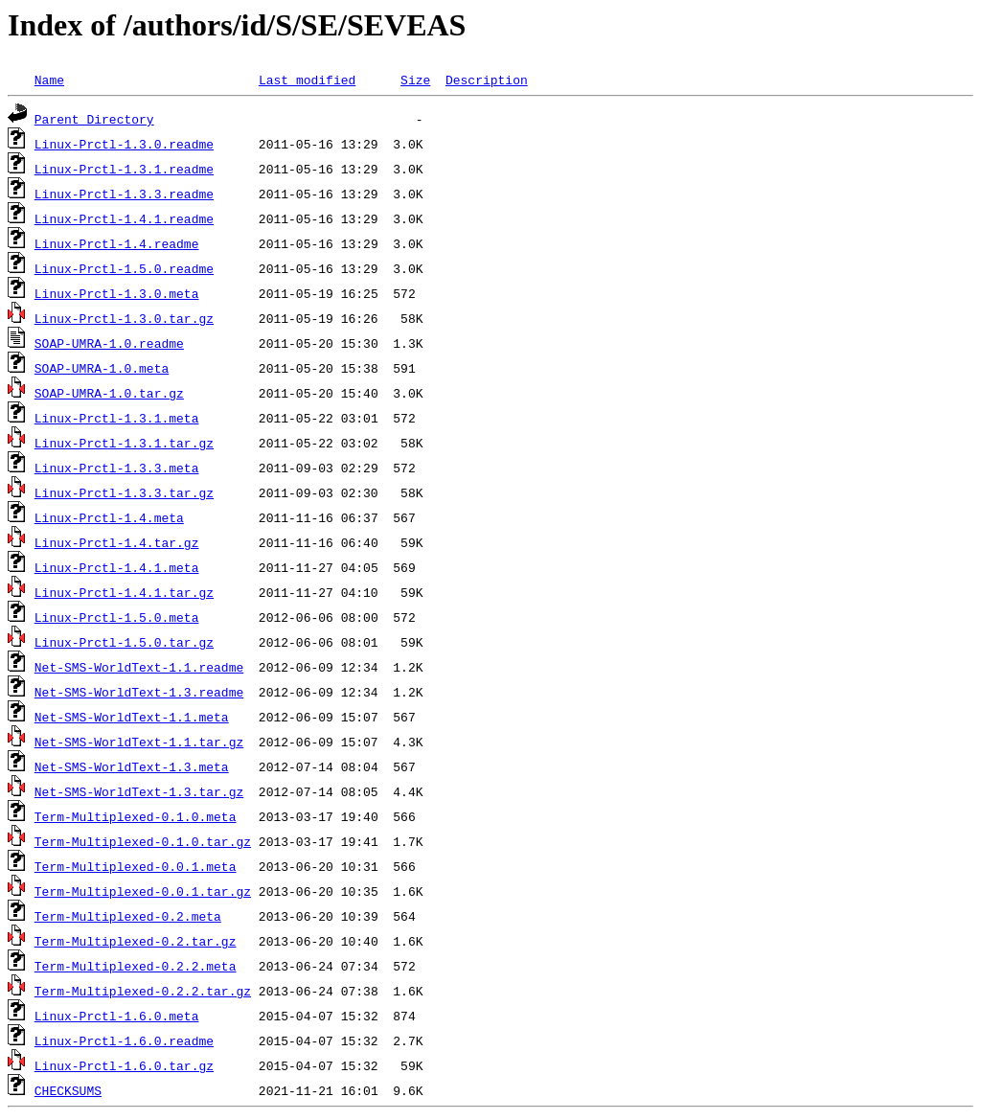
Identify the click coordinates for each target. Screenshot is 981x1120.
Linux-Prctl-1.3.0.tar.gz (124, 318)
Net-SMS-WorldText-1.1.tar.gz (138, 741)
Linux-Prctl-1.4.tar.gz (116, 542)
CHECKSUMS (68, 1090)
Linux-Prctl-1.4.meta (109, 517)
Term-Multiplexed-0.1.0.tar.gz (142, 841)
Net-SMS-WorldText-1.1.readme (138, 666)
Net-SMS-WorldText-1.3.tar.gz (138, 791)
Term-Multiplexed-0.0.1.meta (135, 866)
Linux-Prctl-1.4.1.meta (116, 567)
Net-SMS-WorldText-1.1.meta (131, 716)
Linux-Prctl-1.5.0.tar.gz (124, 642)
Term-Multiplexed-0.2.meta (127, 916)
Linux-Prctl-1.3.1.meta (116, 417)
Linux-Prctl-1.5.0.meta (116, 617)
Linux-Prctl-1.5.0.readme (124, 268)
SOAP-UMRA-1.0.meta (101, 368)
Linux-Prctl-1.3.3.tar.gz (124, 492)
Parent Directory (94, 118)
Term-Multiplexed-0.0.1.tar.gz (142, 891)
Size (415, 79)
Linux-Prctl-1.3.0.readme (124, 143)
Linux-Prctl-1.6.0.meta (116, 1015)
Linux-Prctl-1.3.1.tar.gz (124, 442)
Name (49, 79)
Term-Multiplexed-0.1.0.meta (135, 816)
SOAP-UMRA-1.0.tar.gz (109, 392)
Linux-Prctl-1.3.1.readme (124, 168)
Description (486, 79)
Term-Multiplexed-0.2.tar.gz (135, 940)
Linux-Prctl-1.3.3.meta (116, 467)
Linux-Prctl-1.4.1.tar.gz (124, 592)
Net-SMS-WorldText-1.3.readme (138, 691)
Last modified (307, 79)
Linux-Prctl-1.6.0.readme (124, 1040)
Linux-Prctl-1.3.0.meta (116, 293)
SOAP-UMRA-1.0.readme (109, 343)
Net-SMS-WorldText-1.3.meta (131, 766)
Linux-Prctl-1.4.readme (116, 243)
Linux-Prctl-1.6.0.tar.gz (124, 1065)
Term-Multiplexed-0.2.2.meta (135, 965)
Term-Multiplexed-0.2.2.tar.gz (142, 990)
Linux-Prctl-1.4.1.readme (124, 218)
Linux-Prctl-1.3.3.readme (124, 193)
